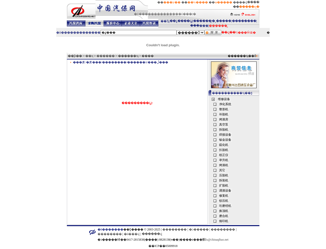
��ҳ (89, 56)
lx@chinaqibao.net (216, 239)
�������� (244, 21)
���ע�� (172, 2)
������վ (152, 234)
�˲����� (221, 21)
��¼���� (197, 2)
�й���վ (132, 234)
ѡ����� (223, 2)
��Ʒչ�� (168, 21)
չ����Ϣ (184, 21)
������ (106, 56)
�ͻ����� (199, 229)
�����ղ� (249, 7)
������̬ (202, 21)
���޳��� (199, 25)
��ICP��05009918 (163, 246)
